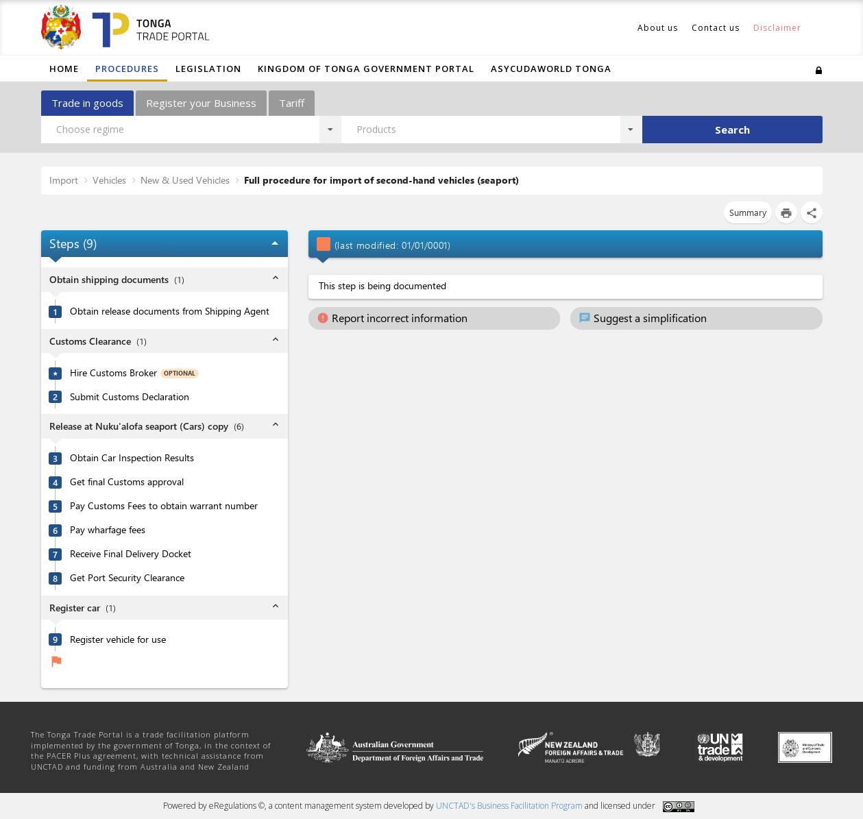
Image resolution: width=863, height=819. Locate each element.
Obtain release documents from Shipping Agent (169, 311)
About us (657, 28)
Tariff (291, 103)
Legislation (208, 68)
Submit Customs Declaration (129, 397)
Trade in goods (87, 103)
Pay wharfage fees (107, 530)
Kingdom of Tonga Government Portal (366, 68)
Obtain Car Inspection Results (132, 458)
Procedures (127, 68)
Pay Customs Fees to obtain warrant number (164, 506)
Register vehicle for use (118, 639)
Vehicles (109, 179)
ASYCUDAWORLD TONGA (551, 68)
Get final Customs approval (127, 482)
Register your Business (201, 103)
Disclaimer (777, 28)
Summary (747, 212)
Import (63, 179)
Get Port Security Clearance (127, 578)
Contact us (716, 28)
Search (732, 129)
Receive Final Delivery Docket (130, 554)
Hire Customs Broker (113, 373)
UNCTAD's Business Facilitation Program (509, 805)
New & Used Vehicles (185, 179)
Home (64, 68)
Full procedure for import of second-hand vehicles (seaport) (381, 179)
